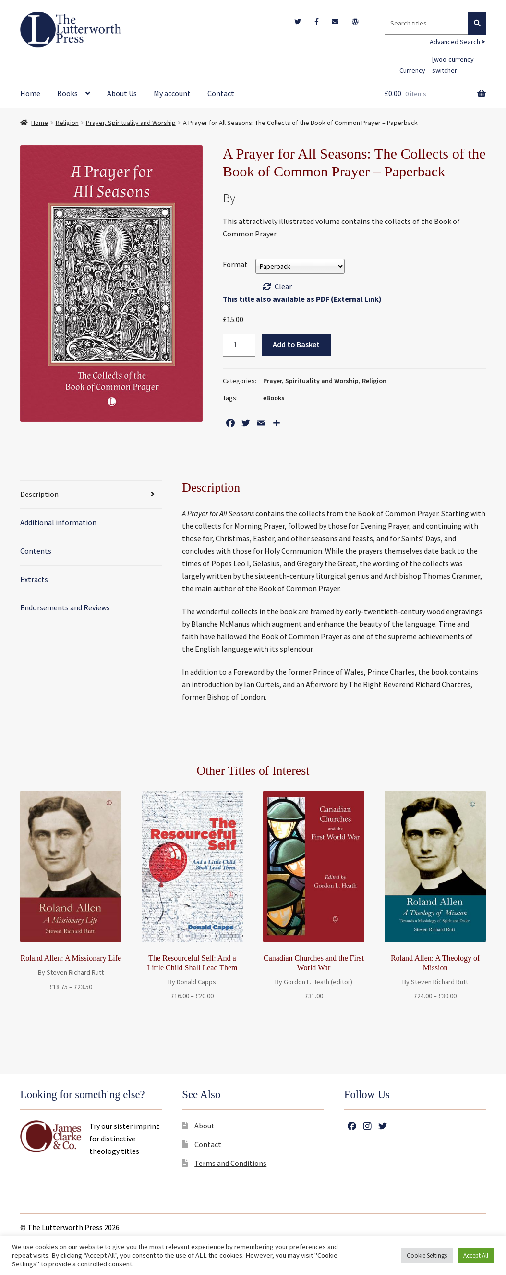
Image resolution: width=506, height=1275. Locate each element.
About (204, 1125)
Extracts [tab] (34, 579)
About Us (122, 93)
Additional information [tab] (58, 522)
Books (67, 93)
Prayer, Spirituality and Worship (131, 122)
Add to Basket (296, 344)
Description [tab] (39, 494)
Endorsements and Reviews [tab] (65, 607)
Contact (220, 93)
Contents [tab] (35, 551)
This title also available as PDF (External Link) (302, 299)
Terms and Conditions (230, 1163)
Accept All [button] (475, 1255)
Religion (67, 122)
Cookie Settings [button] (427, 1255)
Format (235, 264)
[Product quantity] (239, 345)
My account (172, 93)
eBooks (274, 398)
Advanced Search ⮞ (458, 41)
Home (30, 93)
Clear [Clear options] (283, 286)
